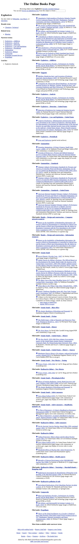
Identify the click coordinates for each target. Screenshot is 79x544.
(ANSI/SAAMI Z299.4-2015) (56, 179)
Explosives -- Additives (12, 41)
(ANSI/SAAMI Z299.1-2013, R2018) (56, 207)
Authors (41, 533)
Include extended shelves (51, 9)
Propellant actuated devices (13, 55)
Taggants (44, 72)
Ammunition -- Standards (49, 163)
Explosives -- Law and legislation (15, 46)
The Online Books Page (39, 4)
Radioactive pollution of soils (50, 481)
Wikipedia (16, 19)
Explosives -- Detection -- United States (54, 106)
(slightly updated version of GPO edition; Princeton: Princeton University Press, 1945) (56, 262)
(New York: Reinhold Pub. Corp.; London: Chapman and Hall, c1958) (55, 26)
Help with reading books (25, 529)
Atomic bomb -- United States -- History (54, 336)
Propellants (8, 57)
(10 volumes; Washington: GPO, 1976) (57, 125)
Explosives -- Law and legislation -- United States (57, 117)
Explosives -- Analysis (12, 43)
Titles (47, 533)
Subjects (53, 533)
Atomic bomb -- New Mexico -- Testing (54, 360)
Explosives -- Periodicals (13, 48)
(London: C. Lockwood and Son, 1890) (56, 40)
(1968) (55, 416)
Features (35, 536)
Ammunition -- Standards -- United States (55, 190)
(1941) (56, 154)
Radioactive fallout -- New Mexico (52, 369)
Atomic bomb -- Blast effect (50, 307)
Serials (60, 533)
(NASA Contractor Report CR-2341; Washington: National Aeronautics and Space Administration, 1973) (56, 20)
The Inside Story (52, 536)
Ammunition (9, 50)
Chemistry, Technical (11, 27)
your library (23, 19)
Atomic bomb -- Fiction (49, 316)
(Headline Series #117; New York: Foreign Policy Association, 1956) (57, 281)
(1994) (56, 473)
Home (18, 533)
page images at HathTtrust (48, 302)
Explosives (44, 14)
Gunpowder (9, 53)
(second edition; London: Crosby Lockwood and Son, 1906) (54, 48)
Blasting (7, 34)
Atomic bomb (45, 253)
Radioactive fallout (47, 433)
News (29, 536)
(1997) (54, 77)
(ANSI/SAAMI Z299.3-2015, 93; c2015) (56, 169)
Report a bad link (40, 529)
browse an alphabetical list (30, 11)
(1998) (55, 382)
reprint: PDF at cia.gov (47, 304)
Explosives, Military (11, 52)
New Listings (32, 533)
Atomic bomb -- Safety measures (52, 392)
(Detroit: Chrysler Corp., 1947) (50, 256)
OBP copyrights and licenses (39, 541)
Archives (42, 536)
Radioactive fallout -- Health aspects (53, 457)
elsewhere (4, 21)
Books (23, 536)
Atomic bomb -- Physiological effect (53, 378)
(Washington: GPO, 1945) (56, 273)
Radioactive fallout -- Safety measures (53, 423)
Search (24, 533)
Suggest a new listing (54, 529)
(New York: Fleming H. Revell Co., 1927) (55, 321)
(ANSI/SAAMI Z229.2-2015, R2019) (56, 196)
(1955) (46, 396)
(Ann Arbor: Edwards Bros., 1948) (57, 286)
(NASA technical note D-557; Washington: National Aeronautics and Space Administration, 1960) (56, 516)
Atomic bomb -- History (49, 327)
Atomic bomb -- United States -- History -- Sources (58, 350)
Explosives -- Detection (12, 44)
